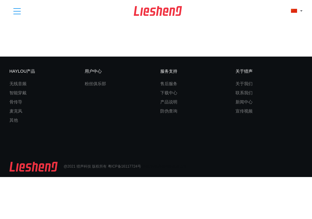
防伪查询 (168, 111)
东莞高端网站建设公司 (169, 166)
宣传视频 (244, 111)
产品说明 (168, 101)
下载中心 (168, 92)
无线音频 (18, 83)
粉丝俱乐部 (95, 83)
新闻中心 (244, 101)
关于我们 (244, 83)
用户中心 (93, 71)
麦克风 (15, 111)
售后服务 (168, 83)
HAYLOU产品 (22, 71)
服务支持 (168, 71)
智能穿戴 (18, 92)
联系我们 (244, 92)
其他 (13, 120)
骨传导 (15, 101)
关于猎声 (244, 71)
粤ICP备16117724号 (124, 166)
